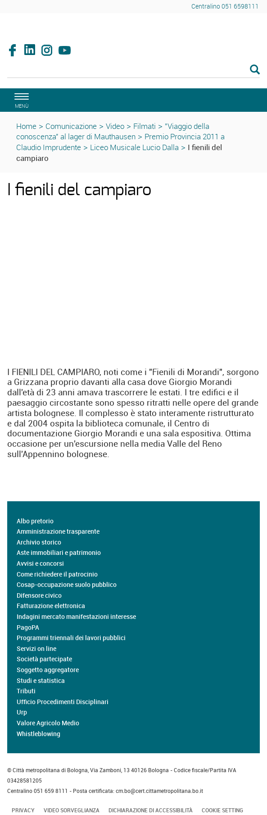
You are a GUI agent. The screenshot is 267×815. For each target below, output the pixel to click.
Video (115, 126)
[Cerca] (133, 70)
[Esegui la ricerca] (255, 70)
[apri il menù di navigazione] (20, 99)
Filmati (144, 126)
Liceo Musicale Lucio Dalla (134, 147)
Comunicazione (71, 126)
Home (26, 126)
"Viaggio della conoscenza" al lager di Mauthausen (112, 131)
